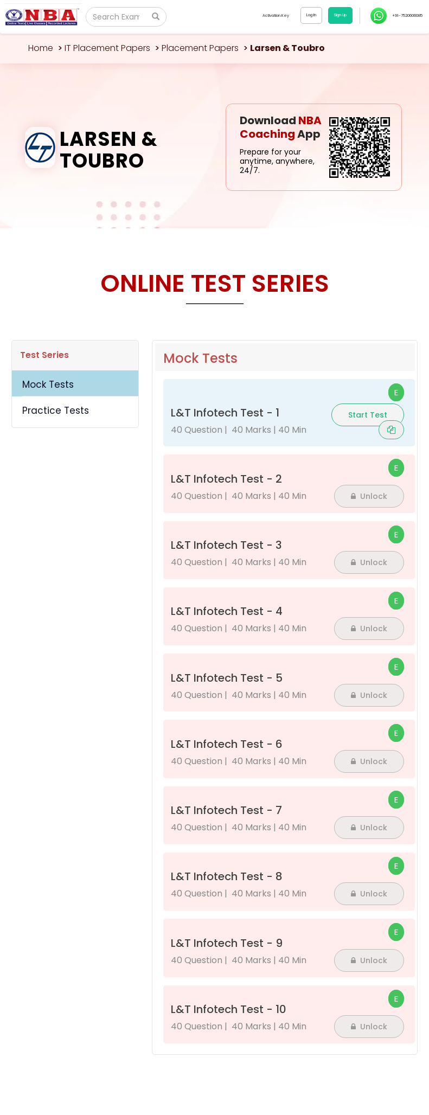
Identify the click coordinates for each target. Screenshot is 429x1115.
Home (40, 48)
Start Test (367, 414)
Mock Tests (48, 384)
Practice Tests (55, 410)
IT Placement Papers (107, 48)
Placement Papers (200, 48)
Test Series (44, 355)
